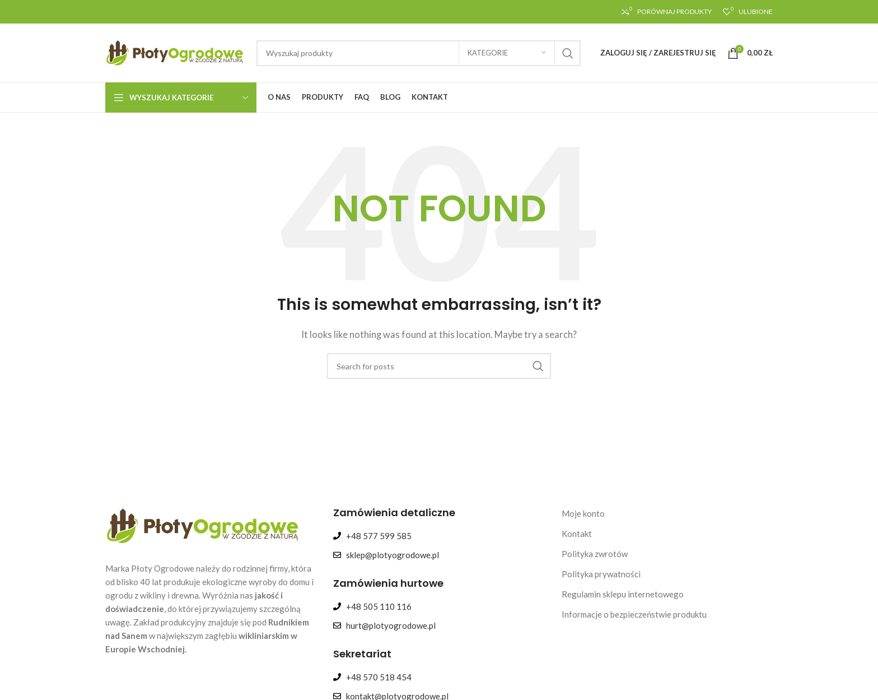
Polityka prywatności (601, 574)
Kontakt (577, 534)
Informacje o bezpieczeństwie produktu (634, 614)
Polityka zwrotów (595, 554)
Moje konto (583, 513)
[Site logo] (175, 52)
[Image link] (203, 525)
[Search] (418, 53)
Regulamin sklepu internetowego (623, 594)
